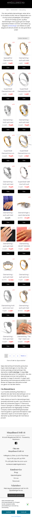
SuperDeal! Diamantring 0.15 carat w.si (24, 153)
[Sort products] (23, 38)
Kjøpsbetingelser (16, 475)
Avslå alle (8, 512)
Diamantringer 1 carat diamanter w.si (24, 215)
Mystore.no (16, 439)
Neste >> (23, 356)
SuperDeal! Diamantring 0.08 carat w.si (8, 91)
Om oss (16, 478)
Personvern (16, 481)
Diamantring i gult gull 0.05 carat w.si (24, 277)
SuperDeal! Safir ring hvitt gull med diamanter (24, 184)
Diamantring (22, 10)
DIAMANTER (13, 10)
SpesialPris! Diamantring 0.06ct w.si (8, 60)
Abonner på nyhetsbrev (16, 495)
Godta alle (23, 512)
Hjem (7, 10)
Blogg (16, 472)
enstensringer (12, 26)
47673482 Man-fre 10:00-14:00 (17, 461)
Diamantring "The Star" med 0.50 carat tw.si (24, 339)
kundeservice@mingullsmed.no (16, 464)
